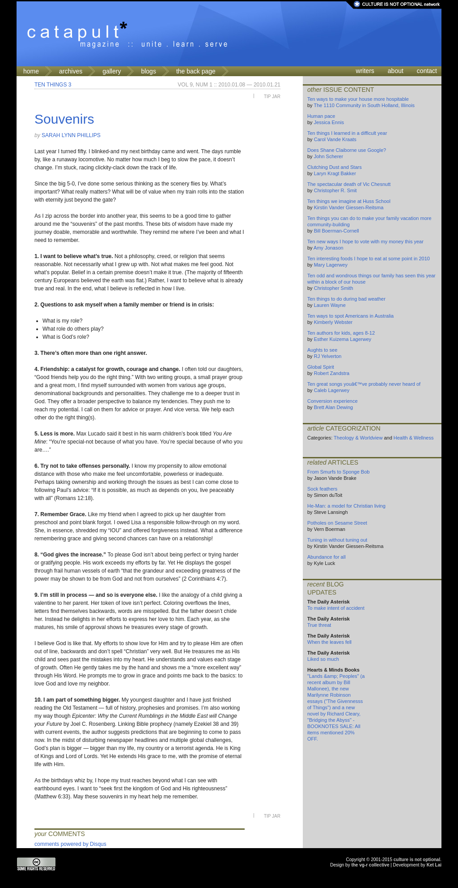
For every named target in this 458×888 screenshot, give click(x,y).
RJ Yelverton (328, 356)
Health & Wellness (414, 437)
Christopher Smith (333, 288)
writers (365, 70)
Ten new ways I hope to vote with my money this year (365, 241)
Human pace (321, 116)
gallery (111, 71)
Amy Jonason (329, 247)
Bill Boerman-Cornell (336, 230)
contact (427, 70)
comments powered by (70, 844)
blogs (148, 71)
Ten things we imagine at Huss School (348, 201)
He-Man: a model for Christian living (346, 506)
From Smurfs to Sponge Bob (338, 471)
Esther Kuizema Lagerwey (342, 339)
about (395, 70)
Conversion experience (332, 401)
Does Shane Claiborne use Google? (346, 150)
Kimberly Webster (333, 322)
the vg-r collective (370, 864)
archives (70, 71)
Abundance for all (326, 557)
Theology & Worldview (358, 437)
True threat (319, 625)
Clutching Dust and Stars (334, 167)
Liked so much (323, 659)
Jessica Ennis (329, 122)
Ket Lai (434, 864)
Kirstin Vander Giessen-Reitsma (349, 207)
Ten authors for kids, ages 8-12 (341, 333)
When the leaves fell (329, 642)
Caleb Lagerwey (332, 390)
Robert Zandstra (331, 373)
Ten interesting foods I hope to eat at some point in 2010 (368, 258)
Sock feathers (322, 488)
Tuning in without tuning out (337, 540)
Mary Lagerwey (331, 264)
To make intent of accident (336, 608)
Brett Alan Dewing (333, 407)
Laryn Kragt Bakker (335, 173)
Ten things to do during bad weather (346, 299)
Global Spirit (320, 367)
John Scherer (328, 156)
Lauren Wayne (330, 305)
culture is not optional (417, 859)
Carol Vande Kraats (335, 139)
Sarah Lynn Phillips (71, 135)
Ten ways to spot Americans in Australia (350, 316)
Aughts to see (322, 350)
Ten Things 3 (52, 85)
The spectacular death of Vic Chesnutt (348, 184)
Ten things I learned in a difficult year (347, 133)
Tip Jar (272, 96)
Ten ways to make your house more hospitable (358, 99)
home (31, 71)
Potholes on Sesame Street (337, 523)
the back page (196, 71)
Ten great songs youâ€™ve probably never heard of (363, 384)
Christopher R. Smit (335, 190)
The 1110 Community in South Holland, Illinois (364, 105)
